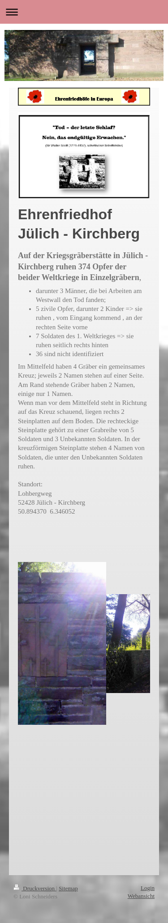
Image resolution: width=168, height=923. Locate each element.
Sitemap (68, 888)
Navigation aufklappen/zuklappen (84, 11)
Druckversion (34, 888)
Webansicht (141, 896)
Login (148, 888)
